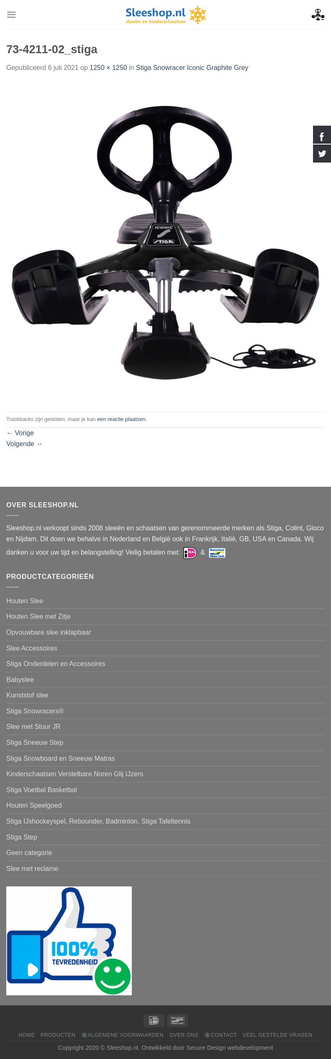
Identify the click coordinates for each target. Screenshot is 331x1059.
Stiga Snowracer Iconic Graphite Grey (192, 67)
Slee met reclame (32, 868)
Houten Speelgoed (34, 805)
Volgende (24, 443)
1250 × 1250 (108, 67)
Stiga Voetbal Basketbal (41, 789)
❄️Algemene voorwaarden (122, 1035)
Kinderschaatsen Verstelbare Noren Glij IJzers (74, 773)
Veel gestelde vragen (278, 1035)
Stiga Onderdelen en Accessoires (55, 663)
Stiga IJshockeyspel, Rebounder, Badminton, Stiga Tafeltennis (98, 821)
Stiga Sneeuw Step (34, 742)
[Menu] (11, 14)
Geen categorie (29, 852)
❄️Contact (220, 1035)
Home (26, 1035)
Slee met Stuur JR (33, 726)
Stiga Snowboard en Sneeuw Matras (60, 758)
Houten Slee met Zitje (38, 616)
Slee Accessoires (31, 648)
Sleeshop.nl (122, 1047)
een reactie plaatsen (121, 419)
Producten (58, 1035)
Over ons (183, 1035)
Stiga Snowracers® (35, 711)
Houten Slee (24, 600)
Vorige (20, 433)
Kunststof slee (27, 695)
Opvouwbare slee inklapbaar (48, 632)
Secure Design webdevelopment (229, 1047)
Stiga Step (21, 837)
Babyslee (20, 679)
